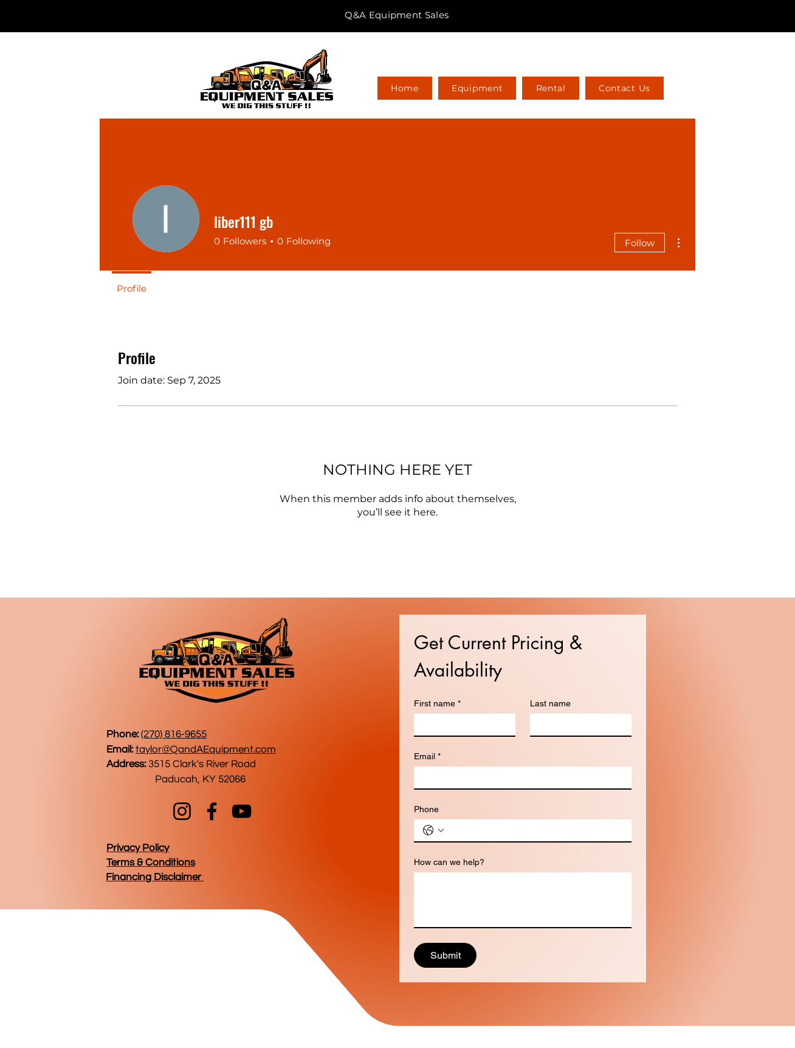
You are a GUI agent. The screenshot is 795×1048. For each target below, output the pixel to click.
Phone (426, 809)
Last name (550, 703)
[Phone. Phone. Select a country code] (433, 830)
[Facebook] (212, 811)
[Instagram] (182, 811)
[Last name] (577, 725)
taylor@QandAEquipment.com (206, 749)
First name (437, 703)
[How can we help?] (523, 899)
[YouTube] (241, 811)
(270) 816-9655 (174, 734)
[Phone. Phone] (535, 830)
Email (427, 756)
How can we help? (449, 862)
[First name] (461, 725)
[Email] (519, 777)
